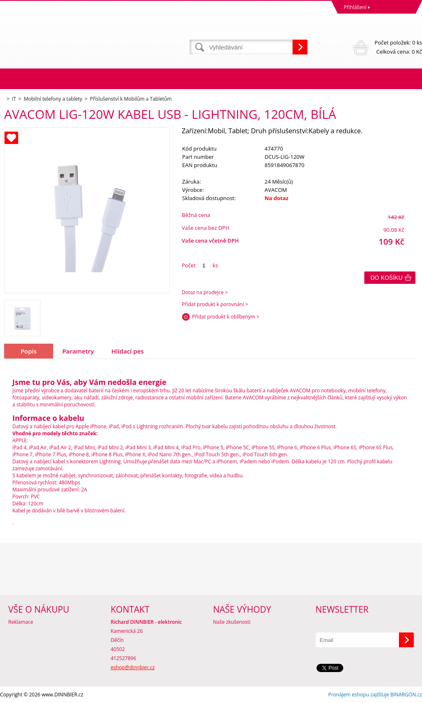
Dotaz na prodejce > (205, 292)
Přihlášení (355, 7)
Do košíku (386, 277)
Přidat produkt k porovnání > (215, 304)
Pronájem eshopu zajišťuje (358, 694)
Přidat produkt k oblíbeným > (225, 316)
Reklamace (20, 621)
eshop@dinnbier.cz (133, 667)
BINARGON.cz (406, 694)
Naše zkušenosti (232, 621)
